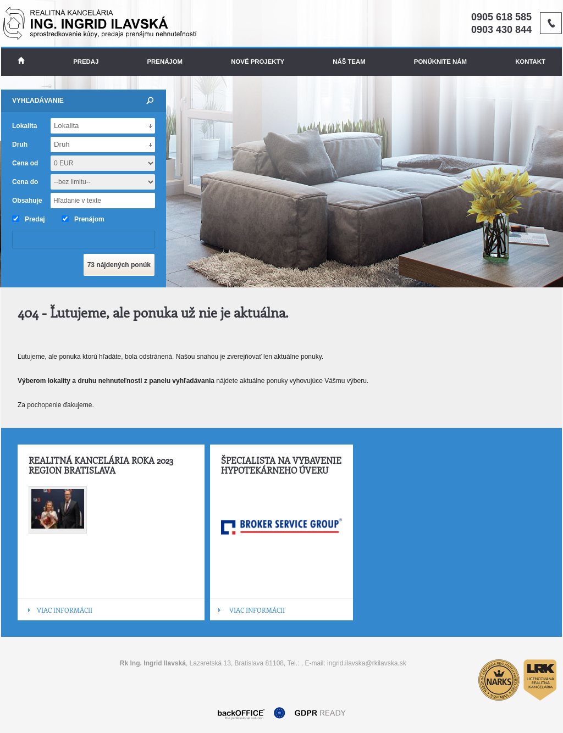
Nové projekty (257, 61)
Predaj (85, 61)
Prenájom (165, 61)
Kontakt (530, 61)
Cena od (25, 163)
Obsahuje (27, 200)
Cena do (25, 182)
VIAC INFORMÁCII (64, 610)
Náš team (349, 61)
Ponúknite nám (440, 61)
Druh (19, 144)
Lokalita (24, 126)
